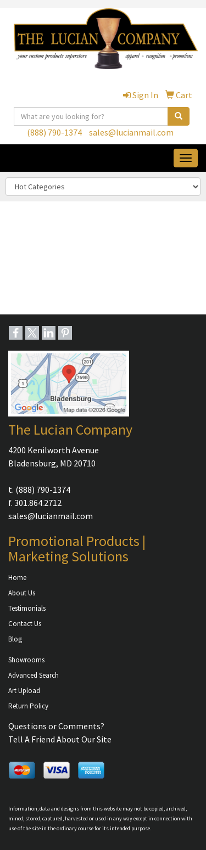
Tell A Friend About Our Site (60, 739)
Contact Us (24, 623)
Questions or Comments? (56, 725)
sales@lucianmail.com (131, 132)
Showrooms (26, 660)
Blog (15, 639)
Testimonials (27, 608)
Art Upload (24, 690)
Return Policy (28, 706)
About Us (21, 593)
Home (17, 577)
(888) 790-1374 (54, 132)
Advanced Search (33, 675)
